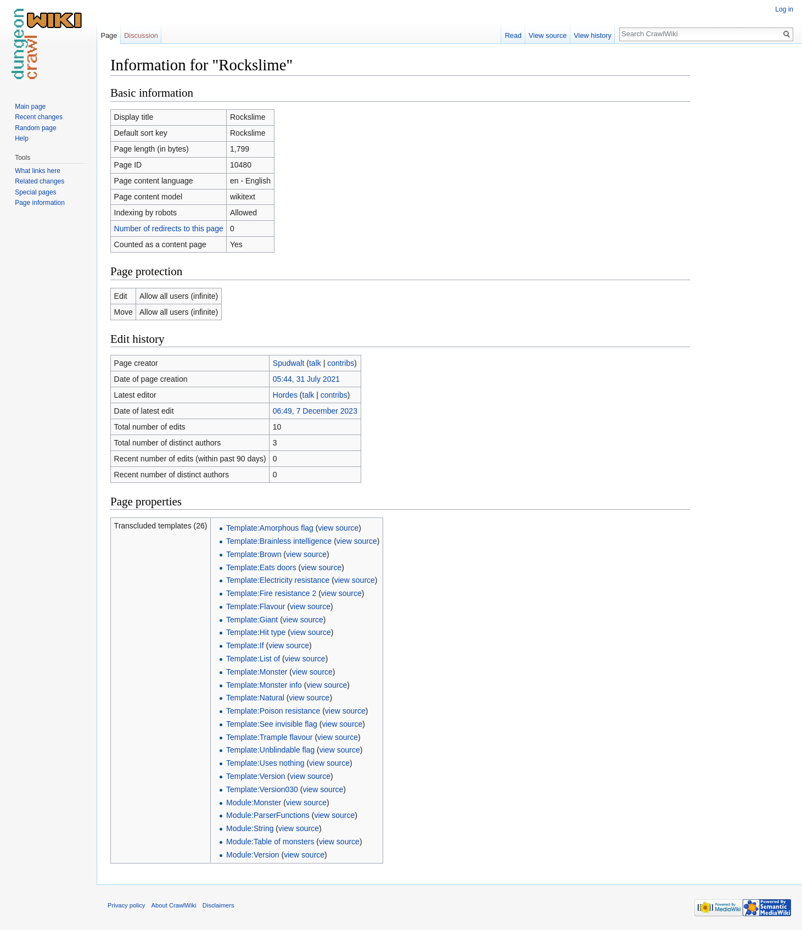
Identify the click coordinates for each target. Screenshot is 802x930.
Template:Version (255, 776)
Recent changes (39, 117)
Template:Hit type (255, 632)
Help (22, 138)
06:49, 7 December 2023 (315, 410)
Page (108, 35)
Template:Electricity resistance (277, 580)
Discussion (141, 35)
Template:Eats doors (261, 567)
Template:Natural (255, 697)
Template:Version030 (262, 789)
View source (548, 35)
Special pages (35, 192)
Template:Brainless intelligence (279, 541)
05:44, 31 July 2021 (306, 379)
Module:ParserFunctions (268, 815)
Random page (35, 128)
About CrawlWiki (174, 905)
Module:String (249, 828)
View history (593, 35)
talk (315, 363)
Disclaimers (218, 905)
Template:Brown (253, 554)
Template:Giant (252, 619)
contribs (340, 363)
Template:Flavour (255, 606)
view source (338, 528)
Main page (30, 106)
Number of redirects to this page (168, 228)
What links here (37, 171)
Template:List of (253, 658)
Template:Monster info (264, 685)
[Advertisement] (745, 220)
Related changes (39, 181)
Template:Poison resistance (273, 710)
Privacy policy (126, 905)
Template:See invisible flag (271, 724)
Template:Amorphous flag (269, 528)
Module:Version (252, 854)
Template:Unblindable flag (270, 749)
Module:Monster (253, 802)
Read (513, 35)
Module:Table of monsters (270, 841)
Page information (40, 203)
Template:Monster (256, 671)
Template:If (244, 645)
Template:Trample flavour (269, 737)
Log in (784, 9)
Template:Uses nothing (265, 763)
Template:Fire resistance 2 (271, 593)
